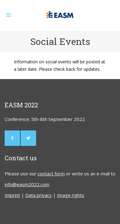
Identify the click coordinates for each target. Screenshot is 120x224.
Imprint (12, 195)
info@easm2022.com (27, 184)
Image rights (70, 195)
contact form (51, 173)
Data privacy (38, 195)
